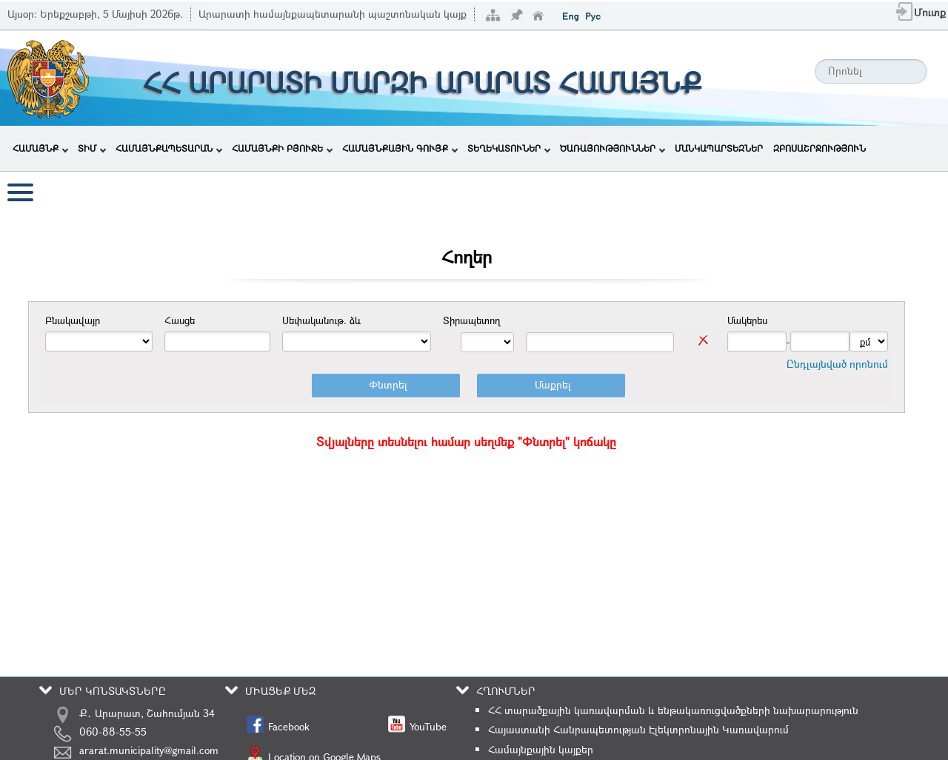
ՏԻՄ (92, 148)
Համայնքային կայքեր (540, 749)
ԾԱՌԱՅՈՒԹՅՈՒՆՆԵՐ (612, 148)
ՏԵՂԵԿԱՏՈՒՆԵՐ (508, 148)
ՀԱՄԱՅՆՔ (40, 148)
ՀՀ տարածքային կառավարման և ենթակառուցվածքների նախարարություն (673, 710)
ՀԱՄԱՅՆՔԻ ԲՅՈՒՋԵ (282, 148)
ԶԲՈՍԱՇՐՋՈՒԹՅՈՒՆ (819, 148)
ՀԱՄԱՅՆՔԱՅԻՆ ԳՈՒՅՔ (400, 148)
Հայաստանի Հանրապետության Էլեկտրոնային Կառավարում (638, 729)
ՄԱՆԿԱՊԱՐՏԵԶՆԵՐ (719, 148)
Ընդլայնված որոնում (837, 364)
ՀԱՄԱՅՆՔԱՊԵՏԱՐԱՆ (169, 148)
